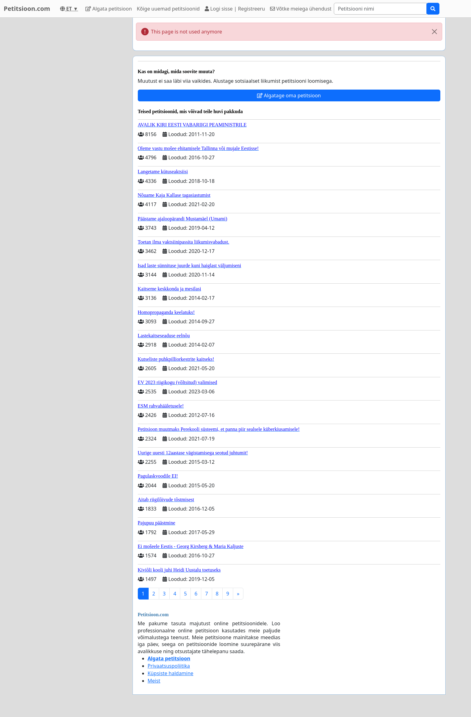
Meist (154, 680)
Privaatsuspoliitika (169, 665)
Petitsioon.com (27, 8)
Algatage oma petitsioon (289, 95)
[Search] (380, 9)
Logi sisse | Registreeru (235, 8)
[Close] (434, 31)
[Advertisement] (72, 111)
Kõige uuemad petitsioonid (168, 8)
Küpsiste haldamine (171, 673)
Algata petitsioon (108, 8)
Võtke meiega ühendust (301, 8)
